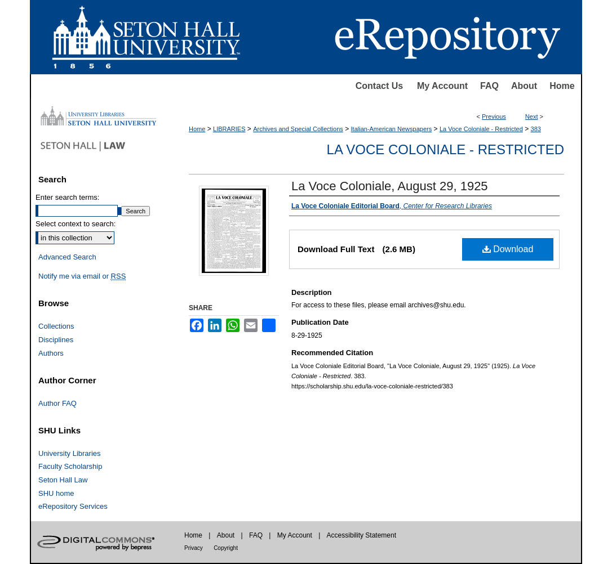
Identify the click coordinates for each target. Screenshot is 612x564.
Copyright (226, 548)
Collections (56, 326)
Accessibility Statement (361, 535)
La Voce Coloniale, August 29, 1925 (389, 186)
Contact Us (379, 86)
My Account (442, 86)
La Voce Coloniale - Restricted (481, 129)
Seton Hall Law (62, 480)
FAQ (489, 86)
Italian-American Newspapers (391, 129)
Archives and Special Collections (298, 129)
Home (561, 86)
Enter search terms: (67, 197)
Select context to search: (76, 224)
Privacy (193, 548)
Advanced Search (67, 257)
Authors (51, 353)
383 (536, 129)
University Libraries (69, 453)
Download (508, 249)
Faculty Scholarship (70, 466)
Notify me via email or (82, 276)
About (524, 86)
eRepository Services (73, 506)
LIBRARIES (229, 129)
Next (531, 116)
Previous (494, 116)
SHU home (56, 493)
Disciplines (55, 339)
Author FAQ (57, 403)
